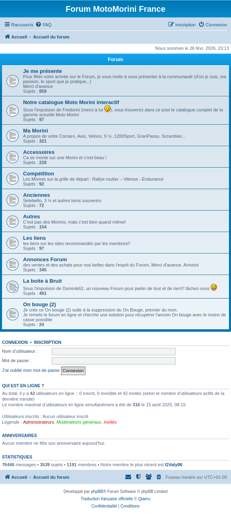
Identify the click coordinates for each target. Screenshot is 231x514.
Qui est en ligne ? (23, 385)
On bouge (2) (39, 304)
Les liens (34, 238)
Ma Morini (35, 131)
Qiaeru (144, 499)
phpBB (97, 491)
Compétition (38, 174)
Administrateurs (38, 422)
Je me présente (42, 71)
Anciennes (36, 195)
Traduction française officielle (107, 499)
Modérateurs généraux (79, 422)
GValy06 (173, 464)
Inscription (47, 342)
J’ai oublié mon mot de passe (30, 370)
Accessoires (39, 152)
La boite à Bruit (42, 281)
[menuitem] (43, 25)
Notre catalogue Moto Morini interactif (71, 102)
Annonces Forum (45, 259)
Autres (31, 216)
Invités (110, 422)
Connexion (15, 342)
